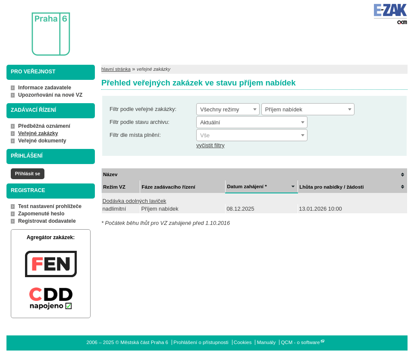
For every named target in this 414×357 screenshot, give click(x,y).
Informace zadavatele (44, 88)
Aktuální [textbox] (210, 122)
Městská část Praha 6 (38, 28)
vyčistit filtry (210, 145)
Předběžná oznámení (44, 126)
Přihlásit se (27, 173)
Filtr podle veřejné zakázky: (143, 109)
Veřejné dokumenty (42, 141)
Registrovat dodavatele (47, 221)
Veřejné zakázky (38, 133)
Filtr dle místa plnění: (135, 135)
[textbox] (252, 136)
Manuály (266, 342)
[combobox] (228, 109)
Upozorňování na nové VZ (50, 95)
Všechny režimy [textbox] (219, 109)
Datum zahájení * (247, 186)
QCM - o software (300, 342)
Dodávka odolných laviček (134, 201)
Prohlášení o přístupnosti (200, 342)
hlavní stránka (116, 69)
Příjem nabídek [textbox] (283, 109)
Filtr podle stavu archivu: (139, 122)
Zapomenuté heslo (41, 214)
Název (110, 174)
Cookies (243, 342)
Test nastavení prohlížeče (50, 206)
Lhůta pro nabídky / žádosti (331, 187)
